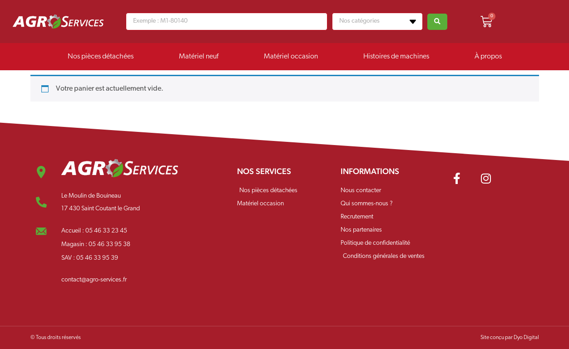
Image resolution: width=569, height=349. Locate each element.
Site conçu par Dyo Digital (509, 337)
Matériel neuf (198, 56)
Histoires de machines (396, 56)
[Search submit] (437, 22)
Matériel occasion (291, 56)
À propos (488, 56)
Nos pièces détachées (101, 56)
